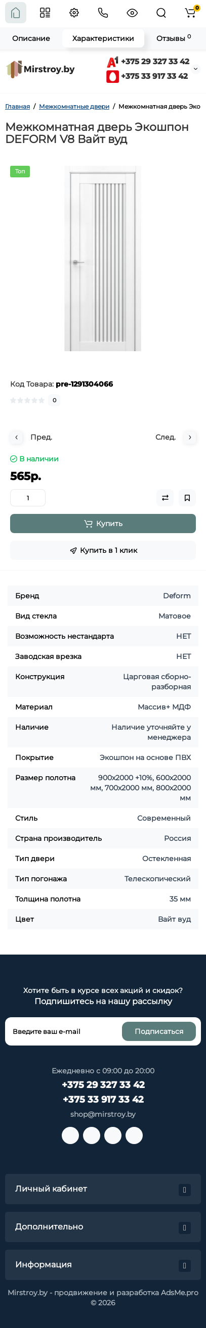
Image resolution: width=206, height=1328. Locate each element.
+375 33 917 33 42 (147, 76)
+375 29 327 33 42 (147, 61)
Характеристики (103, 38)
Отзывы (173, 38)
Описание (31, 38)
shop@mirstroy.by (103, 1114)
